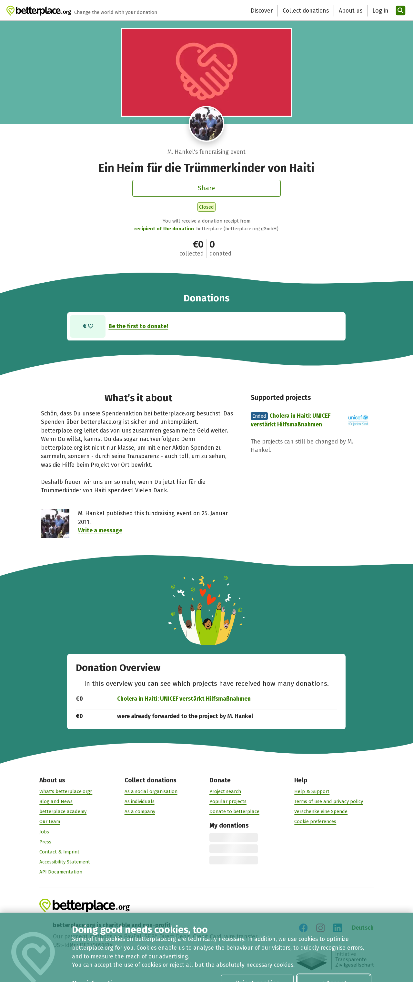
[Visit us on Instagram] (320, 928)
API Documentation (60, 872)
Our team (49, 822)
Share (206, 188)
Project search (225, 791)
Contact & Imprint (59, 852)
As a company (140, 812)
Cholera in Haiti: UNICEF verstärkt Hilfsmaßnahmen (184, 698)
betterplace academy (62, 812)
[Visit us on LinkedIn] (337, 928)
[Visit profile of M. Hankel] (207, 124)
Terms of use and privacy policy (328, 801)
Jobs (44, 832)
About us (297, 10)
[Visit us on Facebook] (303, 928)
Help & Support (311, 791)
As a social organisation (151, 791)
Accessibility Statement (64, 862)
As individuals (140, 801)
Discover (209, 10)
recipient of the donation (164, 229)
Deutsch (363, 928)
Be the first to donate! (138, 326)
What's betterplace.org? (65, 791)
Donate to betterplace (234, 812)
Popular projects (228, 801)
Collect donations (253, 10)
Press (45, 842)
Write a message (100, 530)
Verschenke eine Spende (321, 812)
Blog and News (56, 801)
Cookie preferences (315, 822)
